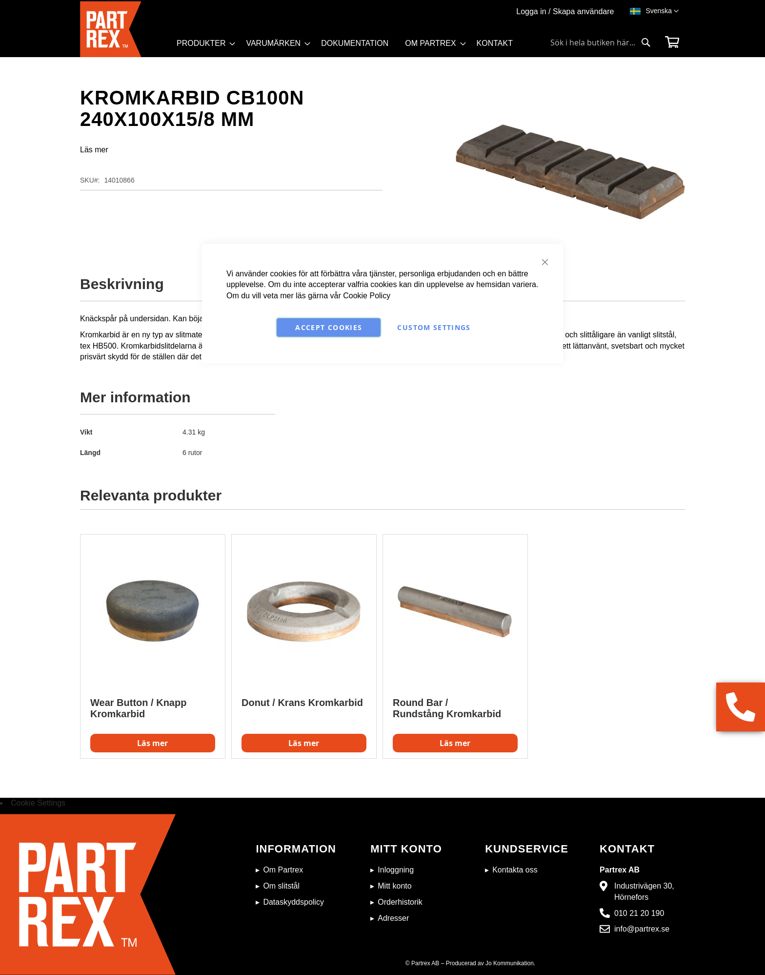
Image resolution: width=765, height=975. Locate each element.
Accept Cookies (328, 327)
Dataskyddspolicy (293, 902)
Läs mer (94, 149)
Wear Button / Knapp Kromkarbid (138, 708)
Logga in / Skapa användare (565, 11)
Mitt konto (394, 886)
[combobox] (600, 42)
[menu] (349, 46)
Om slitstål (281, 886)
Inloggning (396, 870)
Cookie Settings (38, 803)
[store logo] (125, 29)
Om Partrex (283, 870)
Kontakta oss (515, 870)
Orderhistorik (400, 902)
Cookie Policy (366, 295)
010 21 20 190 (639, 913)
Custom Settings (433, 327)
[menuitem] (203, 43)
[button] (662, 11)
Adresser (393, 918)
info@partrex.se (641, 929)
